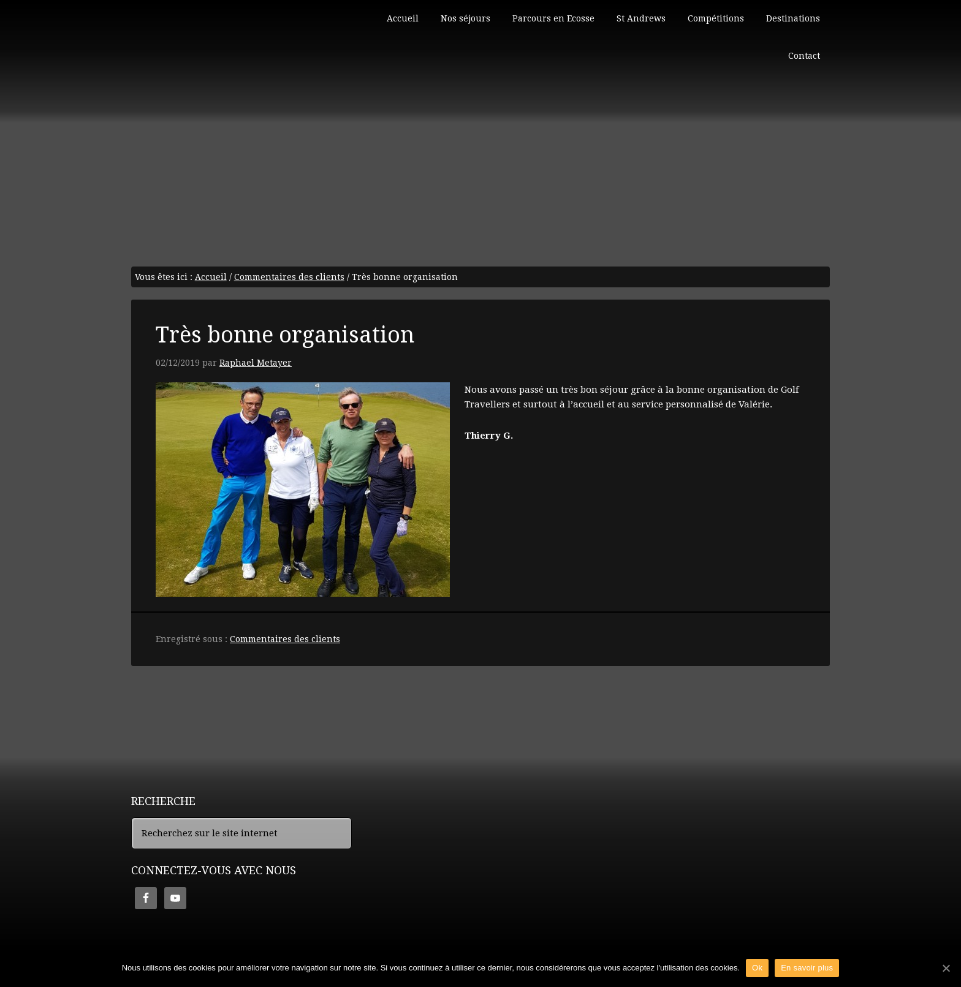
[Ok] (946, 968)
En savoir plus (807, 967)
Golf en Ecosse (223, 55)
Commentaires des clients (285, 639)
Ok (757, 967)
